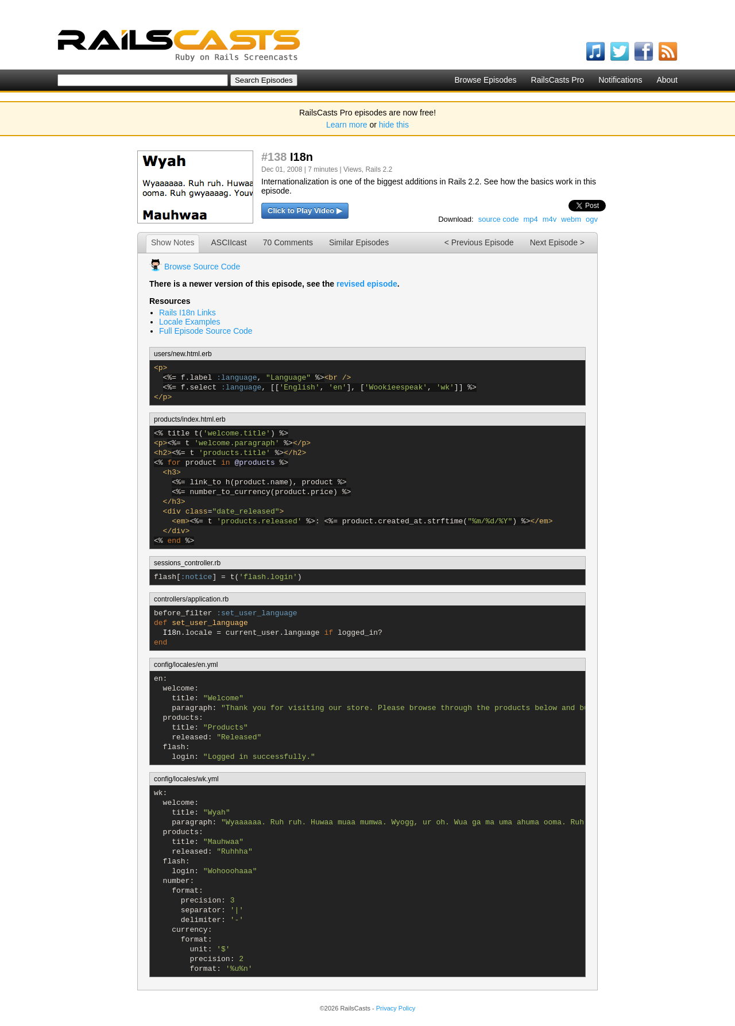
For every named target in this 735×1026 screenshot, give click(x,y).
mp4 (530, 219)
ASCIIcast (228, 242)
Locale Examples (189, 321)
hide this (394, 124)
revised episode (366, 283)
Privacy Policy (395, 1008)
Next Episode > (557, 242)
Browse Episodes (485, 79)
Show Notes (172, 242)
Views (352, 169)
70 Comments (288, 242)
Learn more (347, 124)
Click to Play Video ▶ (305, 210)
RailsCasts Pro (558, 79)
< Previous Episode (479, 242)
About (667, 79)
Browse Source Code (202, 266)
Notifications (620, 79)
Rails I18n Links (187, 312)
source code (498, 219)
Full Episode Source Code (206, 330)
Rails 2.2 (378, 169)
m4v (550, 219)
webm (571, 219)
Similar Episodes (359, 242)
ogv (592, 219)
